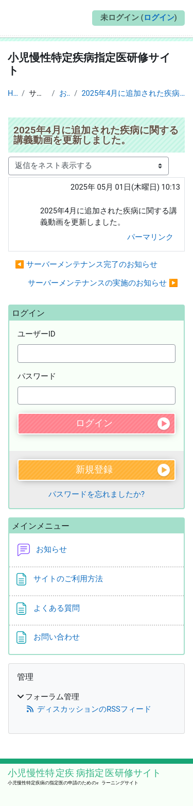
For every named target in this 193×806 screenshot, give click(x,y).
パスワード (36, 376)
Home (12, 93)
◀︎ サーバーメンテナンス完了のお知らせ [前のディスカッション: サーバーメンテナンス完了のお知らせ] (86, 264)
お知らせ (65, 93)
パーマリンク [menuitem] (150, 237)
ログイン (159, 17)
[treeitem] (96, 704)
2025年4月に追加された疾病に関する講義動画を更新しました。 (133, 93)
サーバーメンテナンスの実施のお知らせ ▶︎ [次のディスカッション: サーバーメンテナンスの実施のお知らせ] (103, 283)
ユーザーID (36, 334)
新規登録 (94, 469)
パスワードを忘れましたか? (96, 494)
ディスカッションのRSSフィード (88, 709)
